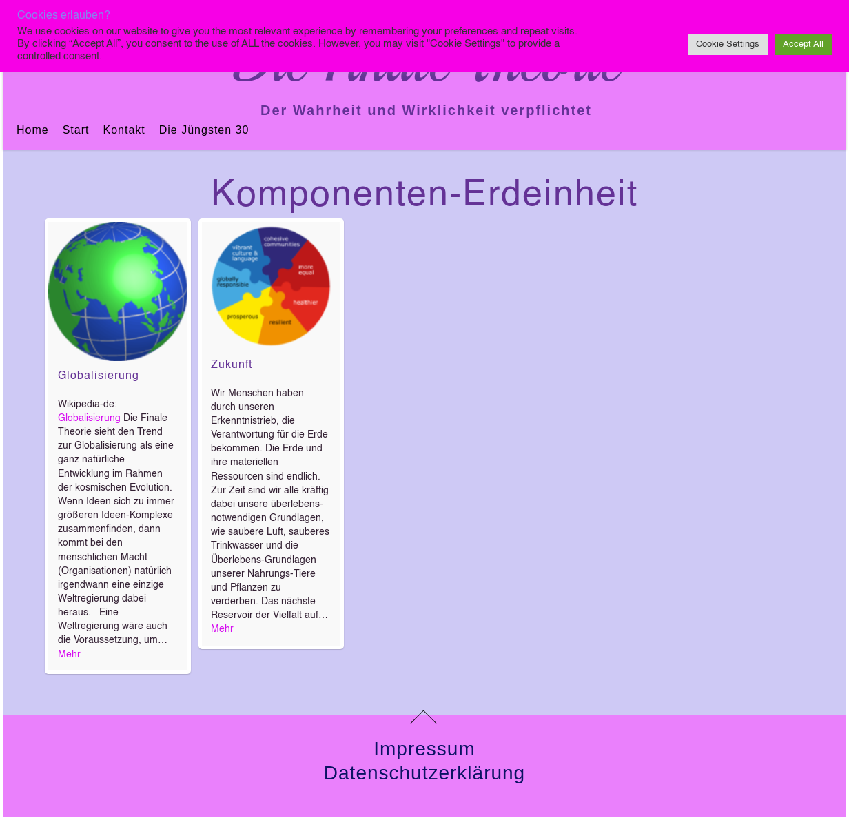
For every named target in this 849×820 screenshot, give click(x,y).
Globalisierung (98, 376)
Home (33, 130)
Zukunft (231, 365)
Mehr (69, 654)
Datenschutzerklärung (424, 772)
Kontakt (124, 130)
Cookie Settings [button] (727, 44)
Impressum (424, 748)
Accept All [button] (803, 44)
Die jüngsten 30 (204, 130)
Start (76, 130)
